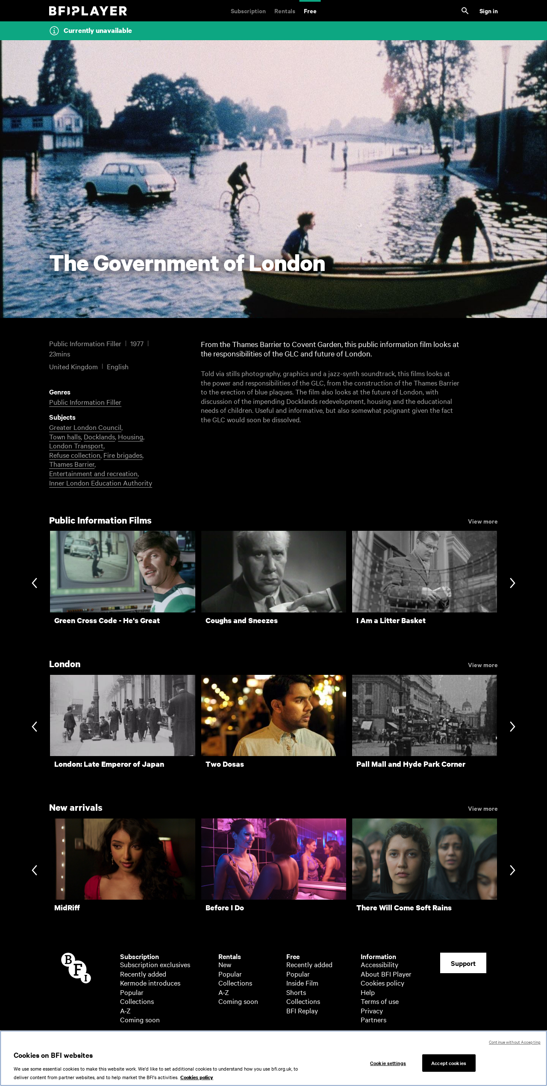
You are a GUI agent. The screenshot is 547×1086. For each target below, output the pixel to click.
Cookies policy (382, 982)
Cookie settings (388, 1068)
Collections (137, 1001)
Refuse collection (74, 454)
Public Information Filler (85, 401)
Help (368, 992)
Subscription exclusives (155, 964)
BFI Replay (302, 1010)
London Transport (76, 445)
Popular (132, 992)
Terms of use (380, 1001)
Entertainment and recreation (93, 473)
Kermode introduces (150, 982)
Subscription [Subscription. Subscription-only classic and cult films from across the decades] (248, 10)
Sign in (488, 10)
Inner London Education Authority (100, 482)
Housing (130, 436)
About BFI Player (386, 973)
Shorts (296, 992)
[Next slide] (512, 584)
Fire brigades (122, 454)
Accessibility (379, 964)
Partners (373, 1019)
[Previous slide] (34, 584)
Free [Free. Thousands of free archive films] (310, 10)
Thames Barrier (71, 463)
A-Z (125, 1010)
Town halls (65, 436)
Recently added (143, 973)
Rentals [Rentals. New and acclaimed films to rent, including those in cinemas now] (284, 10)
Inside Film (302, 982)
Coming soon (140, 1019)
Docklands (99, 436)
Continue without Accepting (515, 1047)
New (224, 964)
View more (483, 520)
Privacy (372, 1010)
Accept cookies (448, 1068)
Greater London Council (85, 427)
